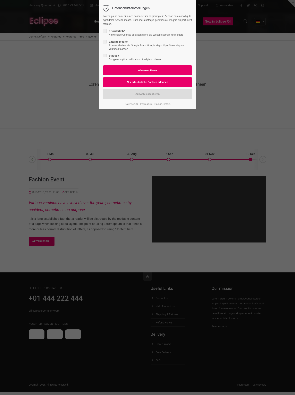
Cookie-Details (162, 104)
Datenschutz (131, 104)
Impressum (146, 104)
